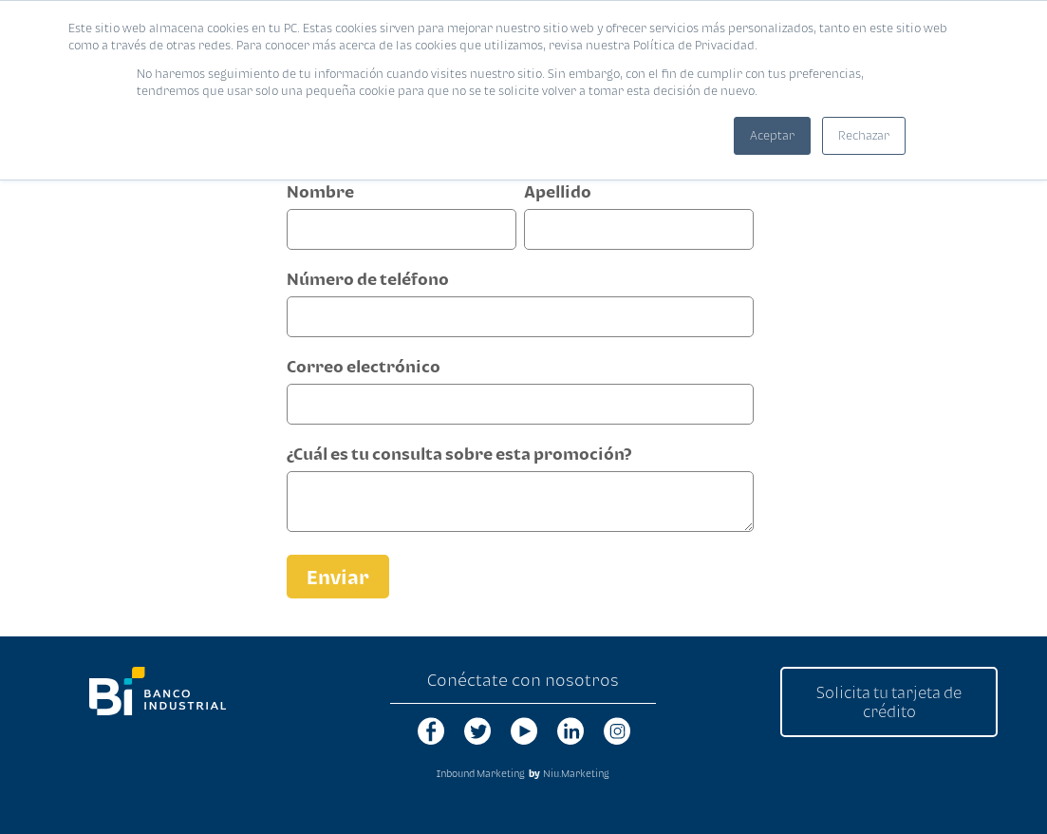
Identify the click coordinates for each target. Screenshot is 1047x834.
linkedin (570, 731)
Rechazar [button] (863, 135)
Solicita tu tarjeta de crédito (889, 702)
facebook (430, 731)
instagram (616, 731)
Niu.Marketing (576, 773)
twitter (477, 731)
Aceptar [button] (772, 135)
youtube (523, 731)
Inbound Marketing (481, 773)
